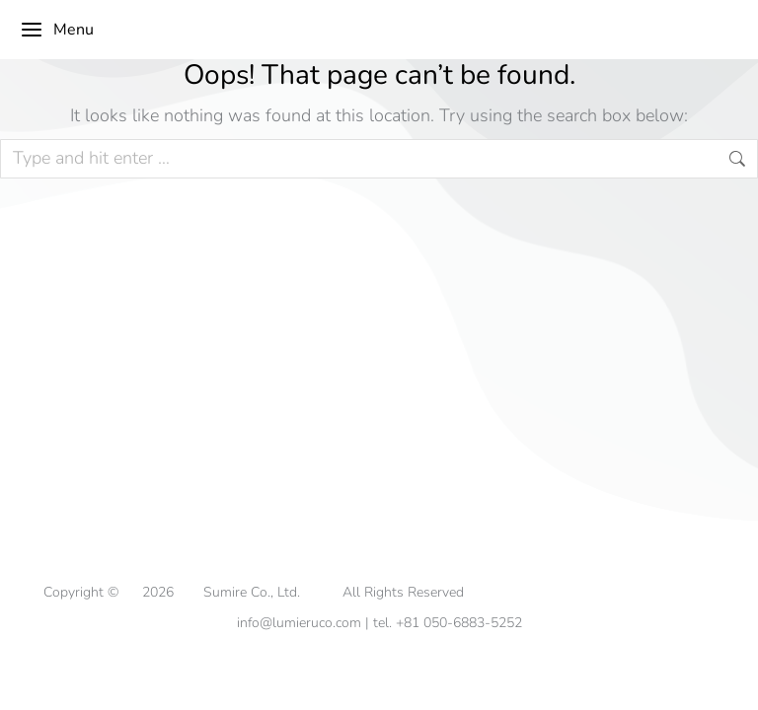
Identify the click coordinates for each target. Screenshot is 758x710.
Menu (57, 29)
